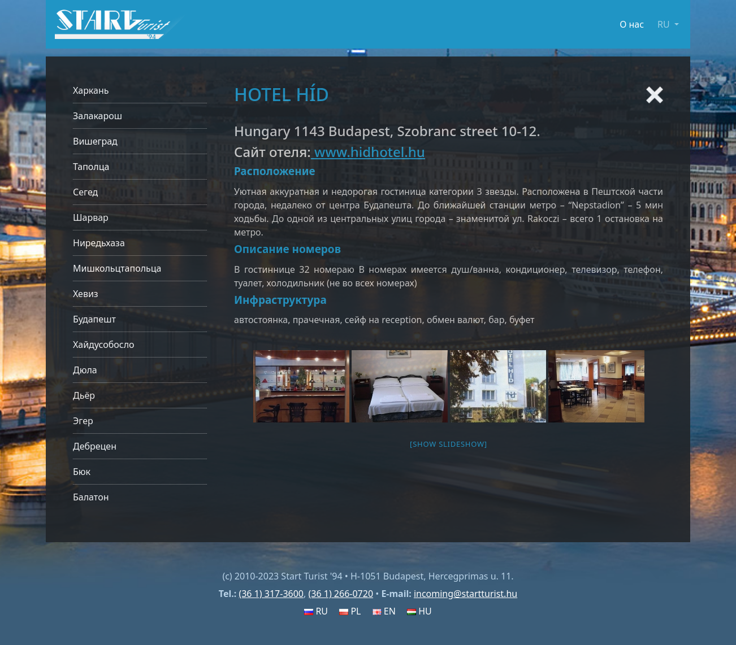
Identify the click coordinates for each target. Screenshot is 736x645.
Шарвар (91, 217)
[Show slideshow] (448, 444)
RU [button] (664, 24)
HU (419, 611)
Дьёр (84, 395)
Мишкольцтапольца (117, 268)
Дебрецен (94, 446)
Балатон (91, 497)
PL (350, 611)
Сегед (85, 192)
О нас (632, 24)
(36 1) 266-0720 (340, 593)
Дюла (85, 370)
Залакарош (97, 116)
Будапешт (94, 319)
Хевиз (85, 293)
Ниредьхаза (99, 243)
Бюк (81, 471)
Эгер (83, 421)
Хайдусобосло (104, 344)
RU (316, 611)
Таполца (91, 166)
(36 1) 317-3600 (271, 593)
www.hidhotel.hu (368, 151)
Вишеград (95, 141)
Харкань (91, 90)
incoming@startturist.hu (465, 593)
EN (384, 611)
